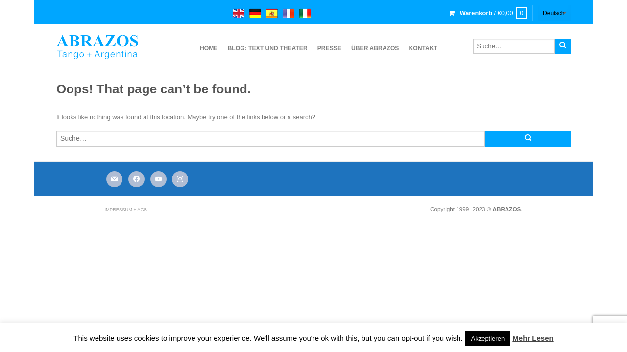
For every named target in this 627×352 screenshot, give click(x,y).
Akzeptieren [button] (488, 338)
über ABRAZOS (375, 48)
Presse (329, 48)
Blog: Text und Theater (267, 48)
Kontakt (423, 48)
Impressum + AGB (125, 209)
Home (208, 48)
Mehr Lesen (532, 338)
